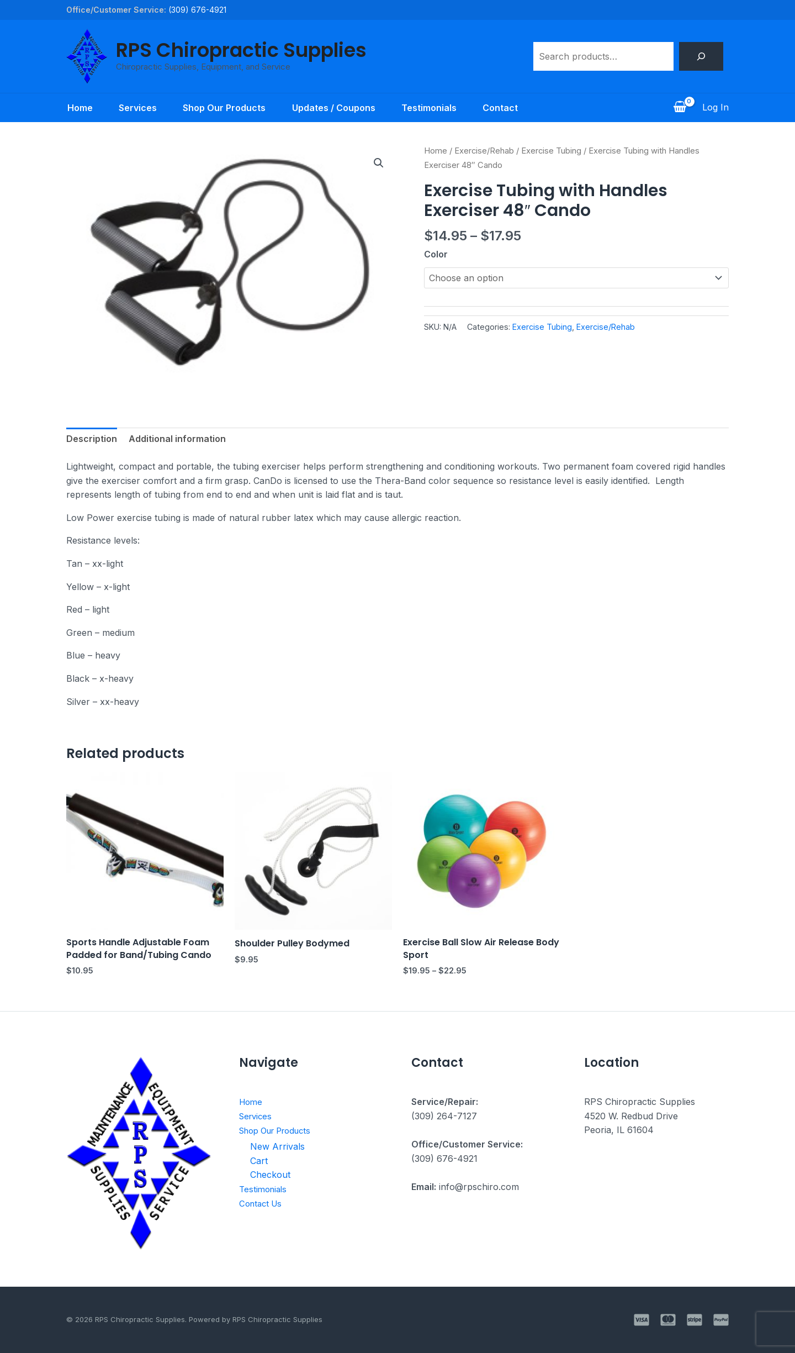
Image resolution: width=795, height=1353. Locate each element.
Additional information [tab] (177, 438)
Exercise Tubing (551, 151)
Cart (259, 1160)
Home (79, 107)
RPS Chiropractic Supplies (241, 50)
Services (137, 107)
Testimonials (429, 107)
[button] (379, 163)
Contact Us (262, 1202)
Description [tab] (91, 438)
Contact (501, 107)
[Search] (701, 56)
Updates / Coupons (333, 107)
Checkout (270, 1174)
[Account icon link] (715, 108)
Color (436, 254)
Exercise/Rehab (484, 151)
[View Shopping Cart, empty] (679, 108)
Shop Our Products (224, 107)
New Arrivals (277, 1146)
